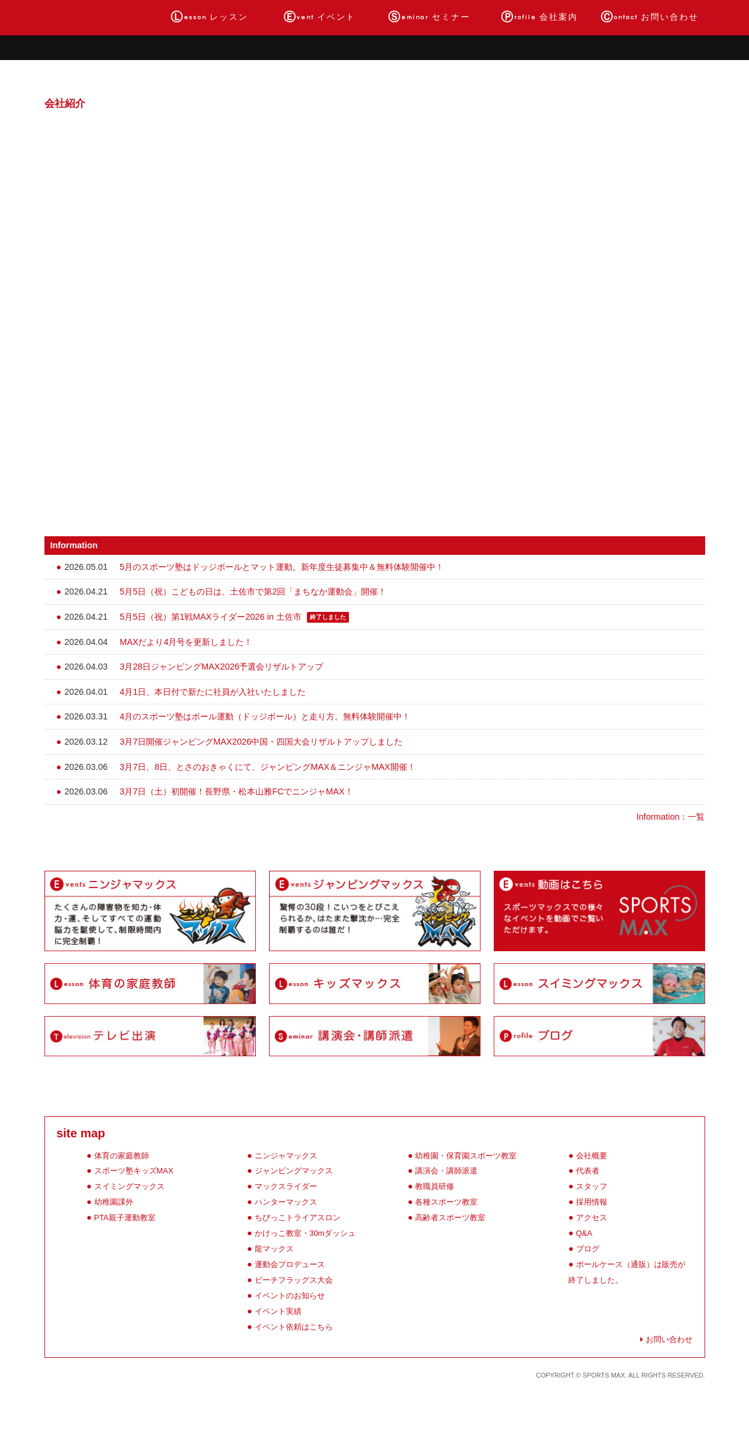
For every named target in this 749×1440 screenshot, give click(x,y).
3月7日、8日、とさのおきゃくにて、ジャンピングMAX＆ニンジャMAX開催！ (267, 767)
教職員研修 (434, 1186)
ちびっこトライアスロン (298, 1217)
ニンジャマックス (286, 1155)
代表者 (587, 1170)
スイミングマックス (129, 1186)
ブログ (587, 1248)
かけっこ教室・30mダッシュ (305, 1233)
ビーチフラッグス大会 (294, 1279)
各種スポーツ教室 (446, 1201)
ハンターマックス (286, 1201)
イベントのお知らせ (290, 1295)
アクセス (591, 1217)
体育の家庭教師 (121, 1155)
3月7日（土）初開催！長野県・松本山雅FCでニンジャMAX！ (236, 791)
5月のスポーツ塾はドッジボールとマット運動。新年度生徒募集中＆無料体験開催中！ (282, 567)
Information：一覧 (671, 816)
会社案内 (539, 17)
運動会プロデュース (290, 1264)
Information (74, 545)
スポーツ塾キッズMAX (134, 1170)
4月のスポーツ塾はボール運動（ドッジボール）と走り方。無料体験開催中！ (265, 716)
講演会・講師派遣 (446, 1170)
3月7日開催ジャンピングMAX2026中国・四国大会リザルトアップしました (261, 741)
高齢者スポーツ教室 (450, 1217)
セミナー (429, 17)
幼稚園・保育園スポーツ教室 (466, 1155)
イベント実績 (278, 1311)
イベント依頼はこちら (294, 1326)
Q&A (584, 1233)
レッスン (209, 17)
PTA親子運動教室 (125, 1217)
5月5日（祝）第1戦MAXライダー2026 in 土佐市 (210, 617)
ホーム (99, 17)
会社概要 (591, 1155)
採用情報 (591, 1201)
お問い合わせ (650, 17)
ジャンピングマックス (294, 1170)
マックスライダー (286, 1186)
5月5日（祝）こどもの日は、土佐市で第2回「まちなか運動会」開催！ (253, 591)
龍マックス (274, 1248)
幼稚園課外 (113, 1201)
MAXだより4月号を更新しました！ (186, 642)
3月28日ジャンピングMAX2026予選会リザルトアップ (221, 666)
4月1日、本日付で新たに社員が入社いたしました (213, 692)
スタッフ (591, 1186)
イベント (320, 17)
